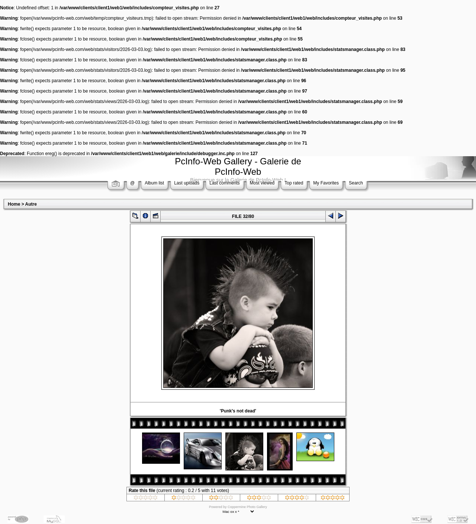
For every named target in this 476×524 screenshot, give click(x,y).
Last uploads (186, 183)
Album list (154, 183)
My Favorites (326, 183)
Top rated (293, 183)
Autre (31, 204)
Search (356, 183)
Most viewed (262, 183)
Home (14, 204)
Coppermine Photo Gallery (247, 507)
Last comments (224, 183)
